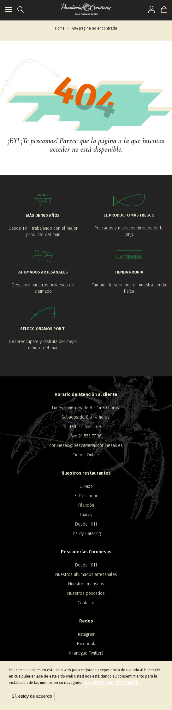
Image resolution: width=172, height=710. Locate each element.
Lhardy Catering (86, 533)
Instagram (86, 634)
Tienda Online (86, 455)
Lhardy (86, 514)
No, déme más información (111, 682)
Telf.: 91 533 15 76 (86, 426)
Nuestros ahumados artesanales (86, 574)
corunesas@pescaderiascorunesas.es (86, 445)
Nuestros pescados (86, 593)
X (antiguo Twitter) (86, 653)
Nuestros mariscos (86, 584)
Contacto (86, 603)
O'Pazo (86, 486)
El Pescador (86, 496)
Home (60, 28)
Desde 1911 (86, 524)
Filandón (86, 505)
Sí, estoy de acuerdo (32, 696)
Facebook (86, 643)
